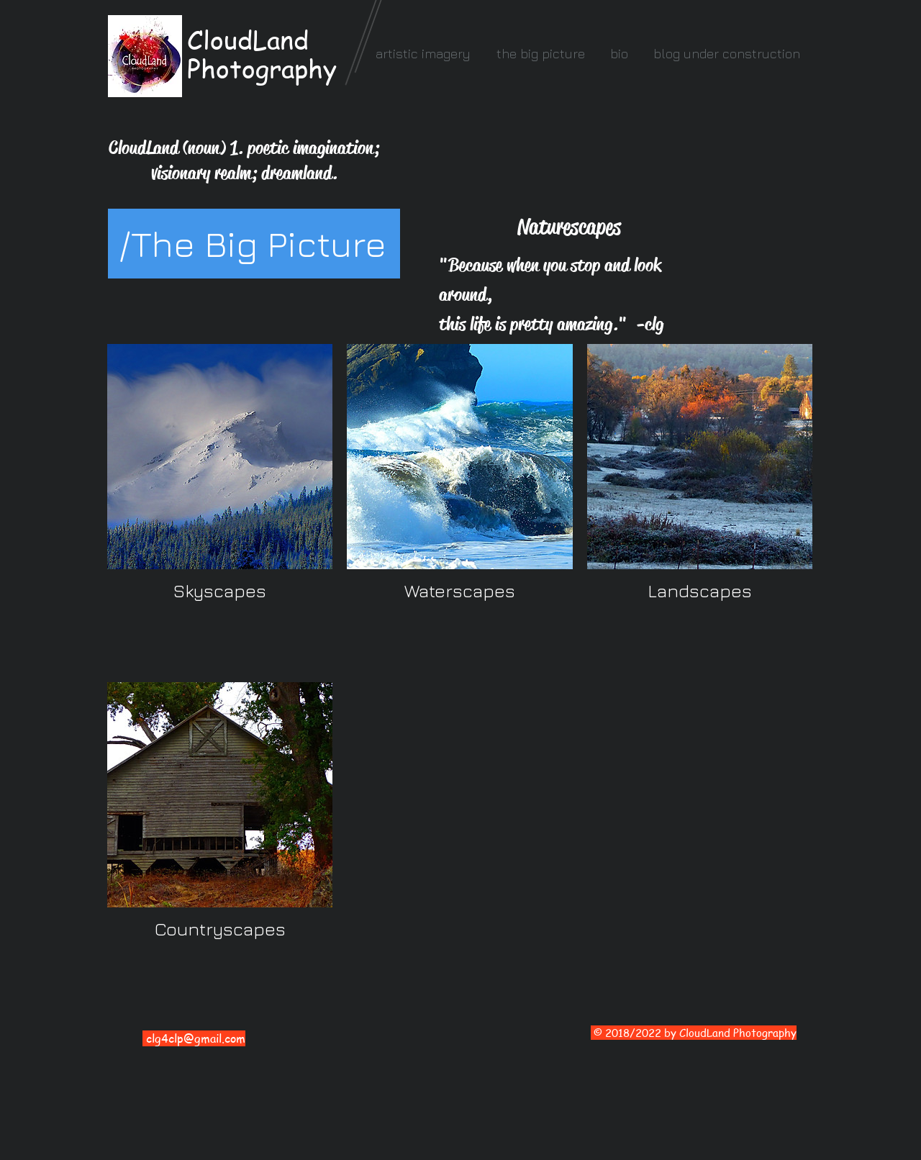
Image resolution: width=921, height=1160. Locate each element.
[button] (423, 53)
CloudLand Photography (262, 54)
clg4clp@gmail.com (195, 1038)
